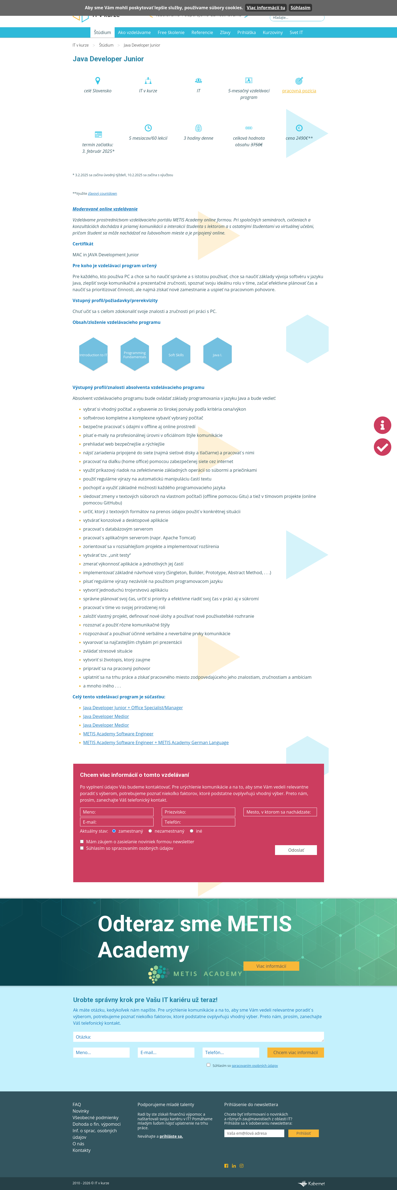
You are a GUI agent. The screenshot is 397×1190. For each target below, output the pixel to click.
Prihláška (246, 32)
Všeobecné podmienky (95, 1118)
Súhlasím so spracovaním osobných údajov (126, 848)
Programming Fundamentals (134, 354)
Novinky (81, 1111)
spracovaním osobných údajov (255, 1065)
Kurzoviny (273, 32)
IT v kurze (81, 45)
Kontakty (82, 1150)
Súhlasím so (245, 1065)
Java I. (217, 354)
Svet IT (296, 32)
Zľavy (225, 32)
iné (196, 831)
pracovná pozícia (299, 91)
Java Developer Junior (142, 45)
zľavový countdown (102, 193)
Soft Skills (176, 354)
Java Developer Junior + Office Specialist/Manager (133, 708)
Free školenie (171, 32)
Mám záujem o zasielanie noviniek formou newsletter (137, 842)
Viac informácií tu (266, 8)
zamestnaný (127, 831)
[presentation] (121, 867)
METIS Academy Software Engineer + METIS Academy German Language (156, 742)
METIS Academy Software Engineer (118, 734)
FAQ (77, 1104)
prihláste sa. (171, 1136)
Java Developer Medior (106, 716)
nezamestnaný (166, 831)
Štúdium (102, 32)
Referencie (202, 32)
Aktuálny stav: (94, 831)
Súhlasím (300, 8)
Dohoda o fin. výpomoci (97, 1124)
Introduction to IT (93, 354)
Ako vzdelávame (134, 32)
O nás (78, 1144)
